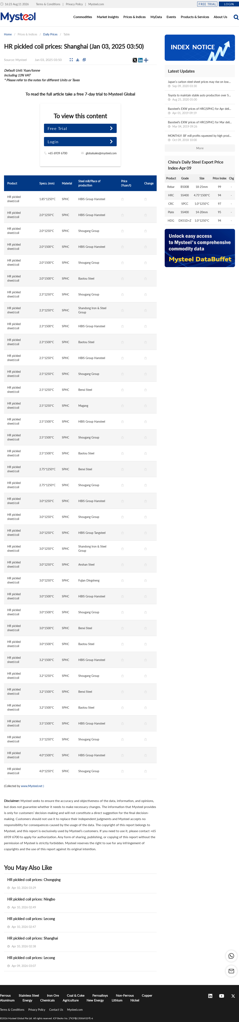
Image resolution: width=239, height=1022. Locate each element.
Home (8, 34)
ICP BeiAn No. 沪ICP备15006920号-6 (73, 1018)
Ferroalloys (100, 995)
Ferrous (5, 995)
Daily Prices (50, 34)
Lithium (117, 1000)
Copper (147, 995)
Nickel (134, 1000)
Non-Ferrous (125, 995)
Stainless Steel (29, 995)
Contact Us (56, 1009)
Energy (27, 1000)
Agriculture (71, 1000)
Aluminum (7, 1000)
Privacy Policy (75, 4)
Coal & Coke (75, 995)
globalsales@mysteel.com (101, 153)
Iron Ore (53, 995)
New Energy (95, 1000)
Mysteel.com (96, 4)
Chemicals (47, 1000)
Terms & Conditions (48, 4)
